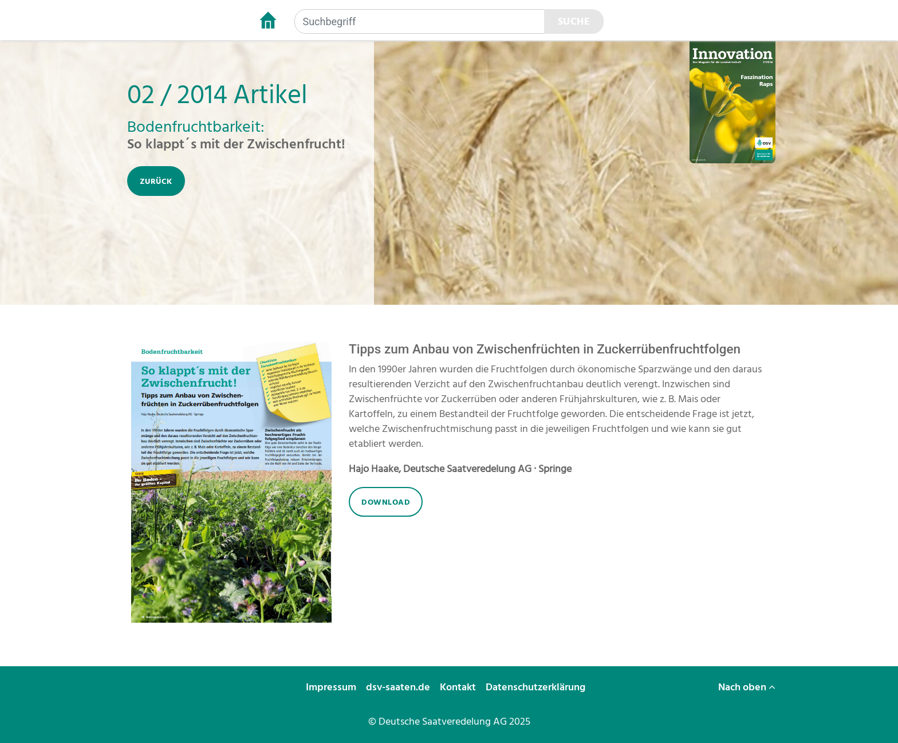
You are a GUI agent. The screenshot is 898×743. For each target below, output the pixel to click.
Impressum (332, 687)
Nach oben (746, 687)
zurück (156, 181)
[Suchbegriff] (419, 21)
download (385, 502)
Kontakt (459, 687)
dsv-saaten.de (399, 687)
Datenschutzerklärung (537, 687)
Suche (574, 21)
